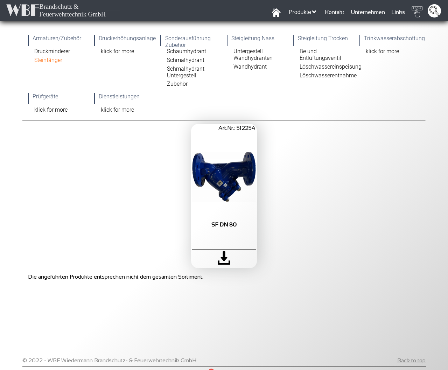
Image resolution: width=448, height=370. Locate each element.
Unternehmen (368, 12)
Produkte (302, 12)
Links (398, 12)
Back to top (411, 360)
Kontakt (334, 12)
